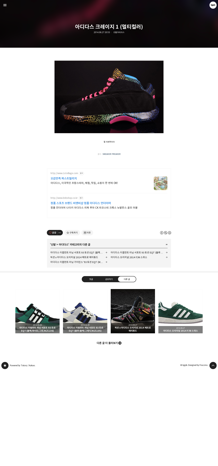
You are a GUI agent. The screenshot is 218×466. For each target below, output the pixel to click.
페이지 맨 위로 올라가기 (213, 461)
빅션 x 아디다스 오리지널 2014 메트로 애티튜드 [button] (133, 406)
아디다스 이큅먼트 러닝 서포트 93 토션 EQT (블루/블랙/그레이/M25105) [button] (85, 406)
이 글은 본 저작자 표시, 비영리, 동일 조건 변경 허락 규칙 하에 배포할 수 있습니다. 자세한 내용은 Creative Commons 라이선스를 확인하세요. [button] (166, 328)
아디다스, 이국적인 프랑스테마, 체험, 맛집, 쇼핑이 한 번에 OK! (84, 278)
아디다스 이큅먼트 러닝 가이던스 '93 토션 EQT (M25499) (78, 357)
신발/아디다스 (118, 32)
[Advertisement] (109, 75)
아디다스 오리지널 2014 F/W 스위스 (129, 352)
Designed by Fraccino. (198, 460)
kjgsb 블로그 (5, 461)
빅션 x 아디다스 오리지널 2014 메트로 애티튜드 (74, 352)
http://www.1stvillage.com (64, 268)
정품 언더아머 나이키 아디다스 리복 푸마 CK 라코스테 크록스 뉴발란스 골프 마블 (94, 303)
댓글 (91, 374)
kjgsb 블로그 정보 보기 (213, 5)
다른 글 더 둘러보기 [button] (107, 438)
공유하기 (109, 374)
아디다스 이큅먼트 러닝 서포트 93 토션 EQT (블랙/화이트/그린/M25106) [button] (37, 406)
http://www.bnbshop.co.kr (64, 293)
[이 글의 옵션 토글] (60, 328)
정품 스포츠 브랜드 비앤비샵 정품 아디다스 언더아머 (81, 298)
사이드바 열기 (5, 5)
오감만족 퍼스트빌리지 (64, 274)
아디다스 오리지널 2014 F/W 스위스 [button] (180, 406)
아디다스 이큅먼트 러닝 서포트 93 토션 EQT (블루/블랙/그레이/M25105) (139, 348)
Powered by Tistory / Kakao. (22, 461)
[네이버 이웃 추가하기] (87, 328)
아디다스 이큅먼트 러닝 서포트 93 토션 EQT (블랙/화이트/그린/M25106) (78, 348)
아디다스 (63, 340)
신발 (53, 340)
